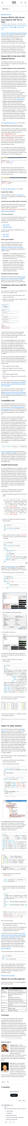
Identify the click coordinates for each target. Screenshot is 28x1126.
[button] (14, 9)
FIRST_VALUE (6, 234)
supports (11, 34)
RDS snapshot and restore (16, 935)
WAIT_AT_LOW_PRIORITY (9, 188)
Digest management (6, 948)
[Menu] (25, 1122)
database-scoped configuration (8, 211)
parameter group (21, 99)
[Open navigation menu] (2, 2)
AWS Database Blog (6, 14)
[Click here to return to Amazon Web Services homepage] (14, 2)
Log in (14, 1095)
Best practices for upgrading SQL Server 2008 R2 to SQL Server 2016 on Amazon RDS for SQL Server (13, 384)
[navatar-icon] (25, 2)
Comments (18, 27)
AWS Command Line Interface (19, 392)
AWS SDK (8, 393)
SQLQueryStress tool (11, 566)
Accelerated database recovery (10, 122)
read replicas (11, 936)
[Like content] (3, 1082)
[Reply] (10, 1122)
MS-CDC (19, 936)
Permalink (11, 27)
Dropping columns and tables (8, 975)
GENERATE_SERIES (7, 227)
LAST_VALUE (6, 236)
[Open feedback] (26, 563)
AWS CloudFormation (17, 393)
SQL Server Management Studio (8, 451)
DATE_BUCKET (6, 225)
